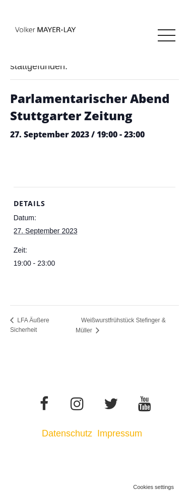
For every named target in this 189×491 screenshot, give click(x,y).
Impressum (121, 433)
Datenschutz (67, 433)
